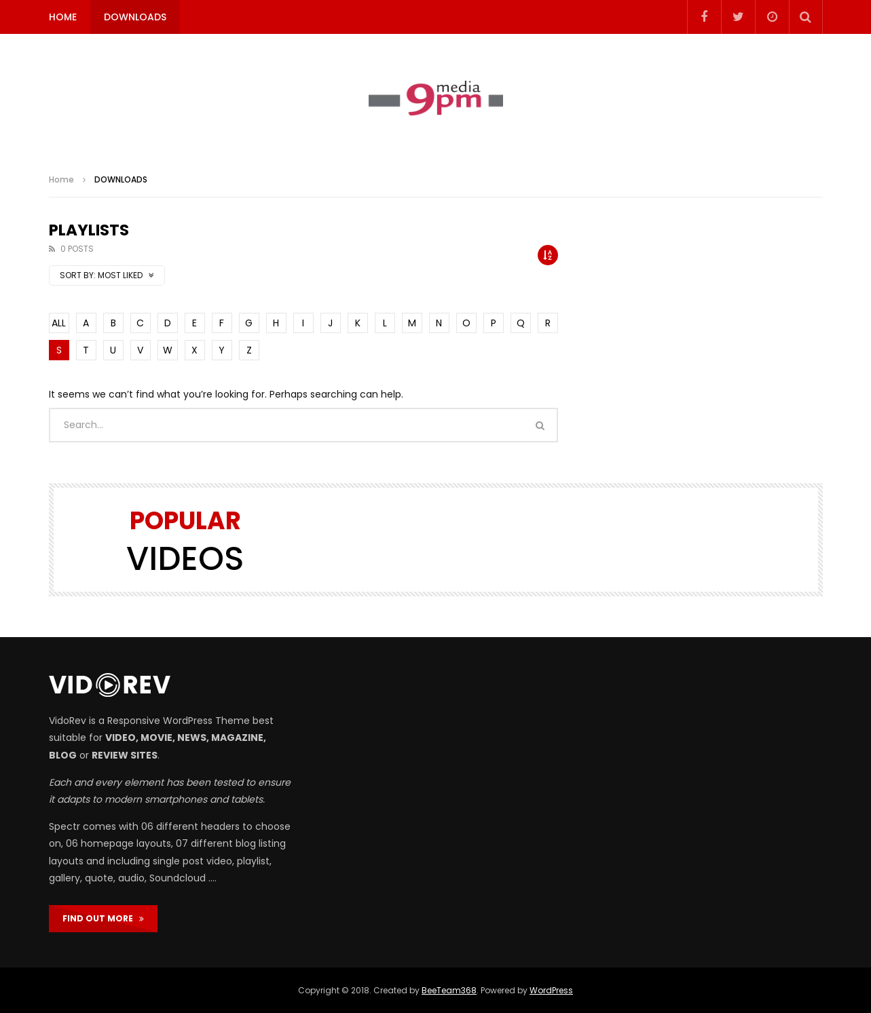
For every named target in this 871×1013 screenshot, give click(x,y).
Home (61, 179)
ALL (59, 323)
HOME (63, 17)
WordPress (551, 990)
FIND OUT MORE (103, 918)
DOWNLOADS (135, 17)
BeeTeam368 (449, 990)
